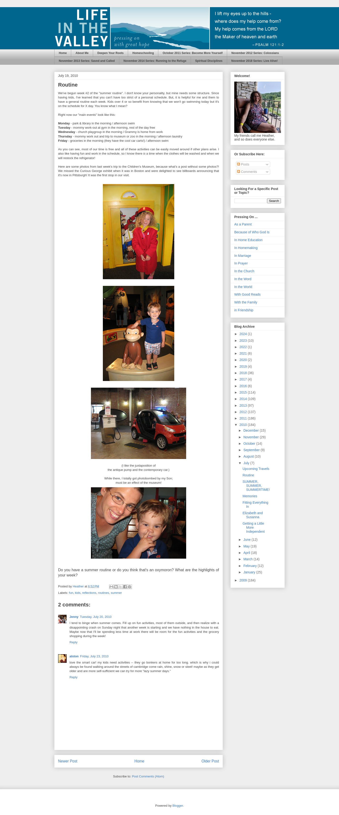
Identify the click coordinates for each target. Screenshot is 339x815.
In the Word (242, 279)
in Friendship (243, 310)
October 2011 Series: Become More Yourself (193, 53)
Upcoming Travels (256, 469)
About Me (82, 53)
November (251, 437)
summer (116, 593)
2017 (243, 379)
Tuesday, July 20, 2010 (96, 617)
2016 (243, 386)
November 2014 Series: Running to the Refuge (155, 61)
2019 (243, 366)
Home (63, 53)
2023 (243, 340)
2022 (243, 347)
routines (103, 593)
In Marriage (242, 256)
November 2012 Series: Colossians (255, 53)
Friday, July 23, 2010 (94, 656)
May (246, 546)
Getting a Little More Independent (254, 527)
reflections (89, 593)
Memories (250, 496)
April (247, 553)
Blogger (177, 805)
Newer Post (67, 761)
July (246, 463)
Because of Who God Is (251, 232)
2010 (243, 425)
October (249, 443)
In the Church (244, 271)
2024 (243, 334)
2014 (243, 399)
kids (77, 593)
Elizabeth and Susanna (253, 515)
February (250, 566)
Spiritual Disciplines (209, 61)
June (247, 540)
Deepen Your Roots (110, 53)
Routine (248, 475)
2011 (243, 418)
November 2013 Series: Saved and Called (87, 61)
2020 (243, 360)
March (248, 559)
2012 (243, 412)
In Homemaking (246, 248)
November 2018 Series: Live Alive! (254, 61)
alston (74, 656)
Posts (243, 164)
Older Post (210, 761)
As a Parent (243, 224)
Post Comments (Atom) (148, 776)
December (251, 430)
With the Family (245, 302)
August (248, 456)
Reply (73, 642)
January (249, 572)
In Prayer (241, 263)
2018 (243, 373)
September (251, 450)
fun (71, 593)
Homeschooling (143, 53)
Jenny (74, 617)
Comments (247, 172)
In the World (243, 287)
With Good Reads (247, 294)
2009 (243, 580)
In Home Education (248, 240)
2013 (243, 405)
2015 (243, 392)
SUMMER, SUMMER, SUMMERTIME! (256, 486)
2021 (243, 353)
